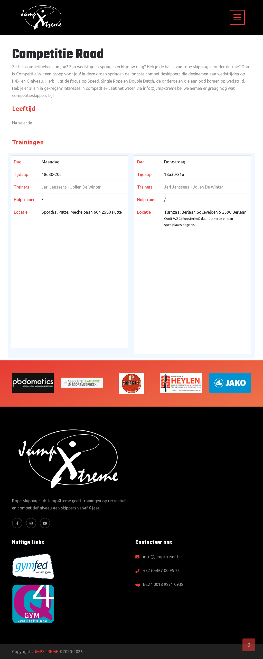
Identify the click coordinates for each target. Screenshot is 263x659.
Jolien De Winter (85, 187)
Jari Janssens (54, 187)
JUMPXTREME (44, 651)
